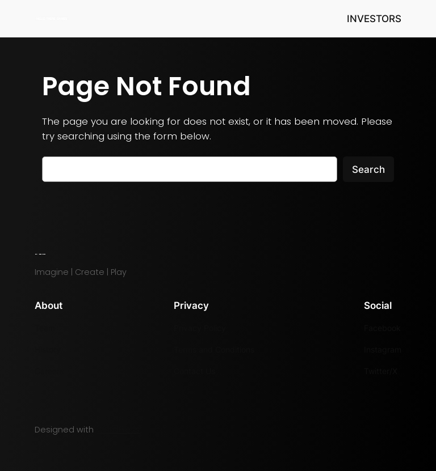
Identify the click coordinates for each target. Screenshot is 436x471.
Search (368, 169)
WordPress (118, 429)
